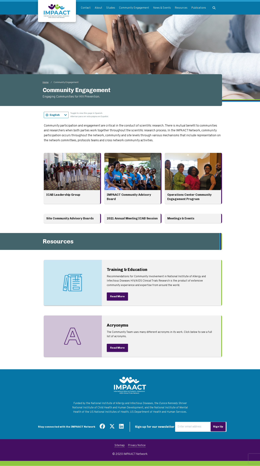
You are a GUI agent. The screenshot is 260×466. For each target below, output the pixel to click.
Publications (198, 8)
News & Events (162, 8)
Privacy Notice (137, 445)
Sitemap (119, 445)
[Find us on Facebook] (102, 427)
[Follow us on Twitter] (112, 427)
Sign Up (218, 426)
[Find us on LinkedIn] (121, 427)
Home (46, 82)
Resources (181, 8)
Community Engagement (134, 8)
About (98, 8)
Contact (86, 8)
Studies (110, 8)
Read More (117, 296)
